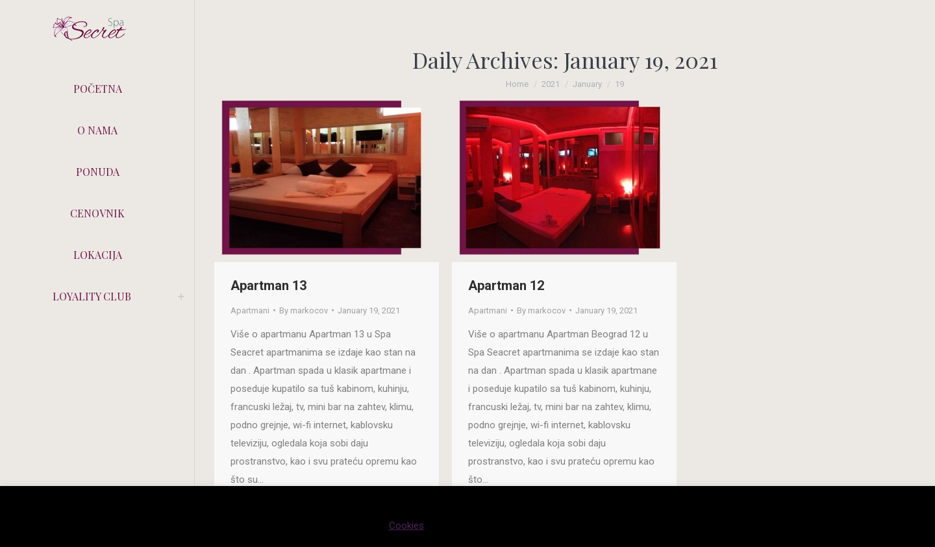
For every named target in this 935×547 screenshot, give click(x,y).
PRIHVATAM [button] (552, 526)
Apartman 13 (268, 285)
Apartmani (250, 310)
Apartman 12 (506, 285)
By (303, 310)
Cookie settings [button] (473, 525)
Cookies (406, 525)
